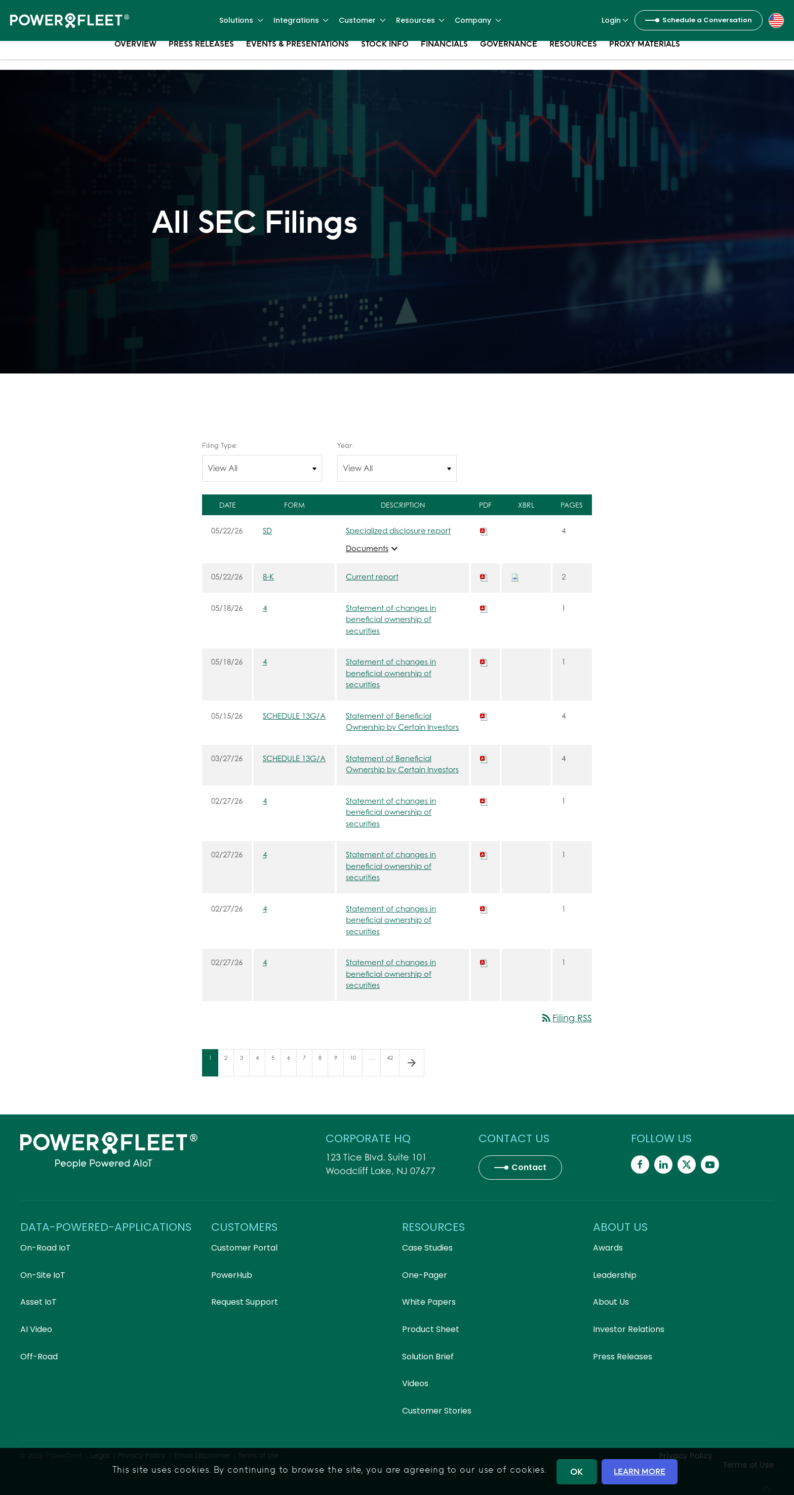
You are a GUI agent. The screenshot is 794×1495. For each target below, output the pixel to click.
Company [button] (478, 20)
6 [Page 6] (292, 1064)
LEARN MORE (639, 1471)
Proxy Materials (644, 55)
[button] (776, 19)
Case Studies (427, 1248)
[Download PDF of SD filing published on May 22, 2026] (484, 530)
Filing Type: (219, 445)
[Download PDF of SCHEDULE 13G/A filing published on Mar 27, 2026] (484, 758)
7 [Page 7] (307, 1064)
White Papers (429, 1302)
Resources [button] (420, 20)
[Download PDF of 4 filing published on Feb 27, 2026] (484, 800)
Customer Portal (244, 1248)
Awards (608, 1248)
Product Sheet (430, 1329)
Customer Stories (436, 1411)
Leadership (615, 1275)
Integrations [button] (301, 20)
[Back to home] (69, 20)
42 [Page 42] (393, 1064)
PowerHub (231, 1275)
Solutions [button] (241, 20)
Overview (135, 55)
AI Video (36, 1329)
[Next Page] (411, 1062)
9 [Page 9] (339, 1064)
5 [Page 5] (276, 1064)
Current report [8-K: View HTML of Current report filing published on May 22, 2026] (372, 576)
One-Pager (424, 1275)
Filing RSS (566, 1018)
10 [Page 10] (356, 1064)
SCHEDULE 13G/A (294, 715)
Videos (415, 1383)
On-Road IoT (45, 1248)
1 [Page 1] (213, 1064)
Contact (528, 1167)
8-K (268, 576)
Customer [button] (362, 20)
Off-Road (39, 1356)
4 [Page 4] (260, 1064)
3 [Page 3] (245, 1064)
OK (576, 1471)
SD (267, 530)
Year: (345, 445)
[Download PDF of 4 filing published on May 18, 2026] (484, 607)
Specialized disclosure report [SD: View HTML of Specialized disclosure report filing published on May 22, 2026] (398, 530)
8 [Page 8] (323, 1064)
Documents (373, 548)
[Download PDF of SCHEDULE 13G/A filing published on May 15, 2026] (484, 715)
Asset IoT (38, 1302)
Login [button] (615, 20)
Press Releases (201, 55)
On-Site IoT (42, 1275)
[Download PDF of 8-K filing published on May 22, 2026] (484, 576)
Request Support (244, 1302)
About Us (611, 1302)
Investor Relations (628, 1329)
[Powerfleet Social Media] (640, 1164)
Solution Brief (428, 1356)
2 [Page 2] (229, 1064)
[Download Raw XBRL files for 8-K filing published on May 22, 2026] (515, 576)
